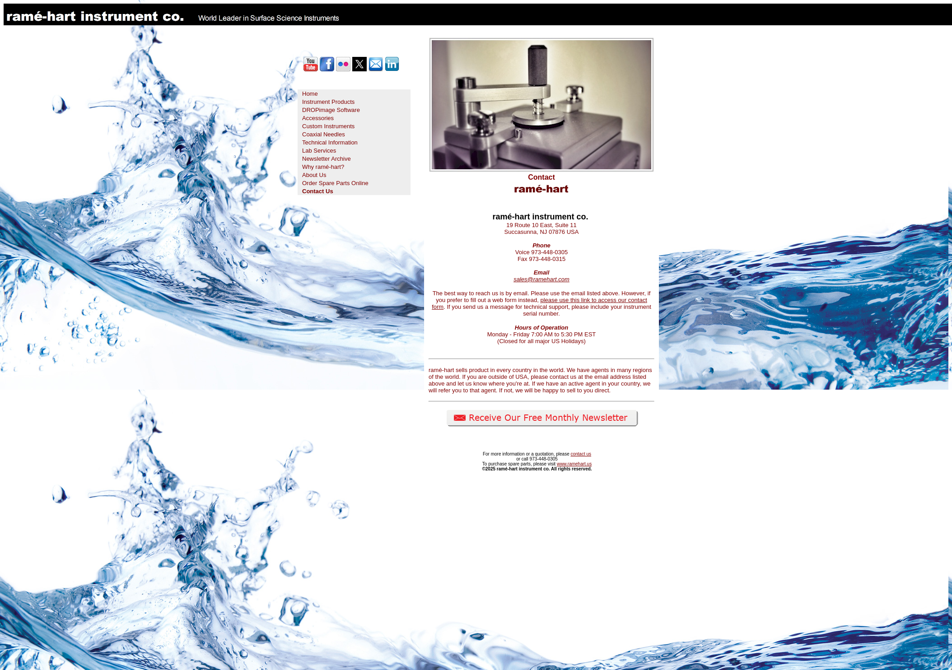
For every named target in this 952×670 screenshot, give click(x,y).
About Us (314, 175)
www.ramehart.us (574, 463)
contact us (580, 453)
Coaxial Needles (323, 134)
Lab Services (319, 150)
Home (310, 93)
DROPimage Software (331, 110)
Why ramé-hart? (323, 166)
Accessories (318, 118)
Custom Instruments (328, 126)
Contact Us (317, 191)
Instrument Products (328, 101)
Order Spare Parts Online (335, 183)
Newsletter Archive (326, 158)
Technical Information (330, 142)
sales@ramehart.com (541, 279)
